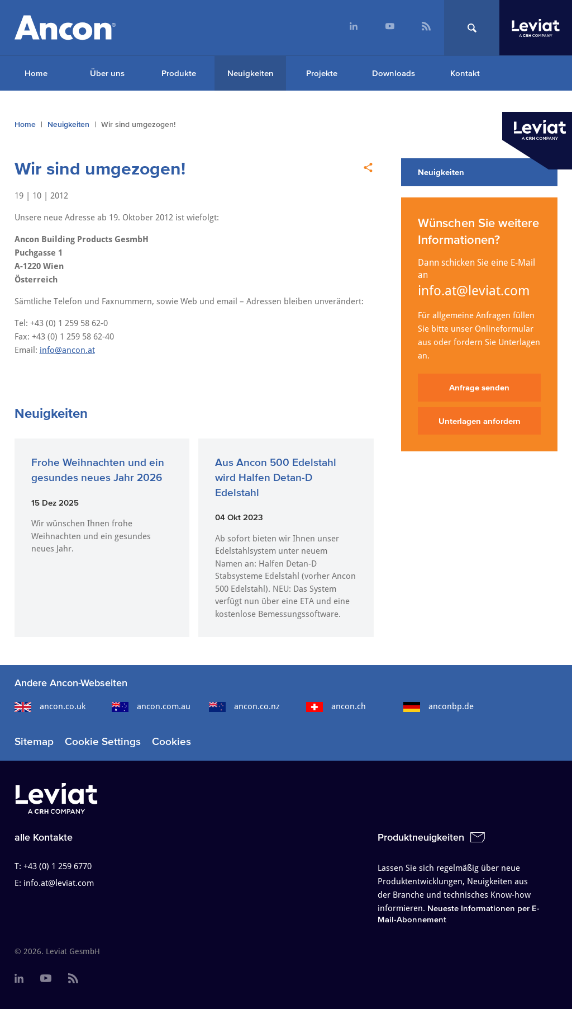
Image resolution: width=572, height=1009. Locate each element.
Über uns (107, 73)
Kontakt (465, 73)
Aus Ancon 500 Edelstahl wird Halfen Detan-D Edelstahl (275, 477)
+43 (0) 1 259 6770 (57, 866)
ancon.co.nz (244, 706)
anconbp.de (438, 706)
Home (36, 73)
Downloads (393, 73)
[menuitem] (353, 27)
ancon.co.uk (50, 706)
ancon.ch (336, 706)
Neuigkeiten (250, 73)
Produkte (178, 73)
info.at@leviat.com (474, 291)
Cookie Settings (103, 741)
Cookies (171, 741)
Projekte (321, 73)
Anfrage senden (479, 387)
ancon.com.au (151, 706)
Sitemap (34, 741)
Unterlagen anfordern (479, 421)
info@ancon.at (67, 350)
